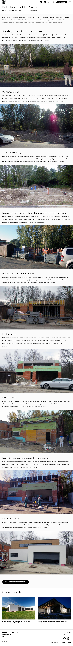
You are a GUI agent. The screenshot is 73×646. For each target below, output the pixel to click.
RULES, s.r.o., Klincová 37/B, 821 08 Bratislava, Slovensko (10, 635)
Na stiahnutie (33, 10)
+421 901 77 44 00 (64, 633)
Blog (63, 642)
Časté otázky (55, 642)
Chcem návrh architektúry (15, 582)
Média (69, 642)
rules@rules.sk (65, 635)
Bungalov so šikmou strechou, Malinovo (52, 622)
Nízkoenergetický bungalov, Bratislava (16, 622)
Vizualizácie (18, 10)
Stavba (11, 10)
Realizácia (4, 10)
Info (28, 10)
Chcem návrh (61, 2)
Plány (24, 10)
